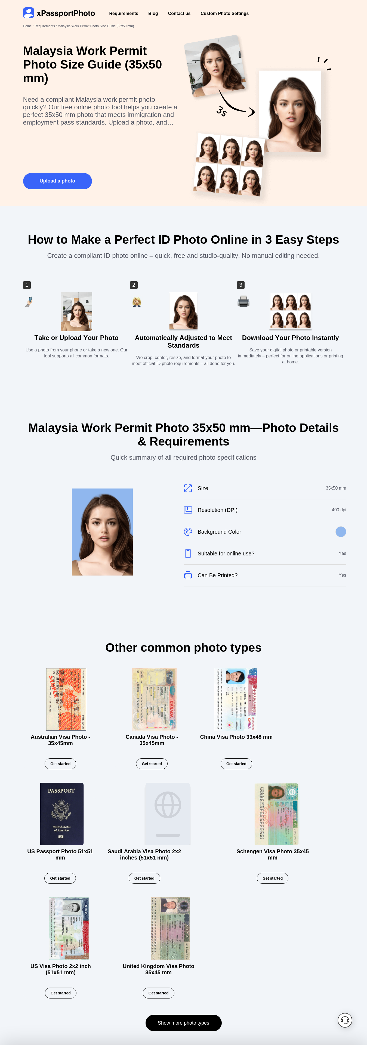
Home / (28, 26)
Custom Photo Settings (225, 13)
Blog (153, 13)
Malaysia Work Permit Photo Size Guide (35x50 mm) (96, 26)
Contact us (179, 13)
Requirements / (46, 26)
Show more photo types (183, 930)
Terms (113, 993)
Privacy (90, 993)
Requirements (123, 13)
